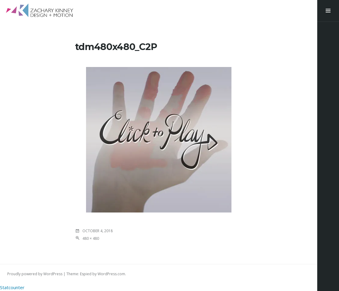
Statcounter (12, 287)
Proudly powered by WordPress (34, 273)
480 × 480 (90, 238)
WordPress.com (111, 273)
